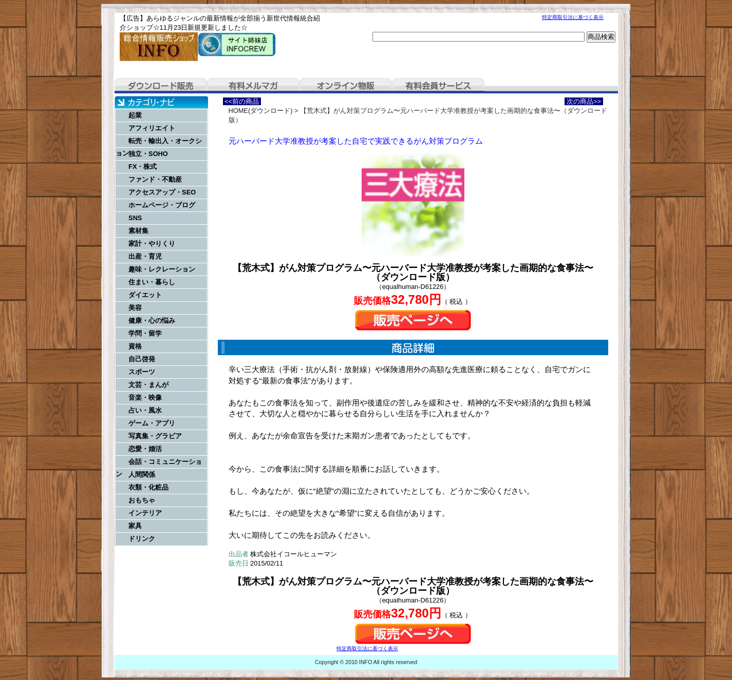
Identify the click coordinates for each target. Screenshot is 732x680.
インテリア (145, 513)
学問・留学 (145, 333)
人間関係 (141, 474)
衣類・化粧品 (148, 487)
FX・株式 (142, 166)
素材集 (138, 231)
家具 (135, 526)
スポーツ (141, 372)
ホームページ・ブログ (161, 205)
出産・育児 (145, 256)
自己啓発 (141, 359)
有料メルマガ (253, 85)
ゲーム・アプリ (151, 423)
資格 (135, 346)
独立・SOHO (148, 154)
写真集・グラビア (155, 436)
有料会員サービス (438, 85)
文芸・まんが (148, 384)
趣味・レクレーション (161, 269)
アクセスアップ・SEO (162, 192)
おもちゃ (141, 500)
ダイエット (145, 295)
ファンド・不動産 (155, 179)
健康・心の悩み (151, 320)
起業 (135, 115)
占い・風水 (145, 410)
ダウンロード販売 (161, 85)
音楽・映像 (145, 397)
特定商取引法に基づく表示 (573, 17)
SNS (135, 218)
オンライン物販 (345, 85)
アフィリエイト (151, 128)
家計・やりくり (151, 243)
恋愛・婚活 (145, 449)
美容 (135, 308)
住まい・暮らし (151, 282)
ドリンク (141, 538)
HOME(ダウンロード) (261, 110)
